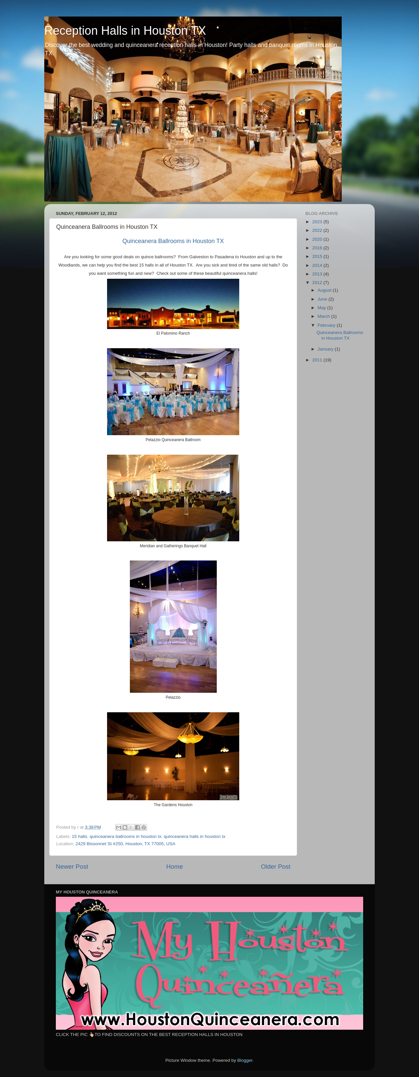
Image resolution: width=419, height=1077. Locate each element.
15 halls (79, 836)
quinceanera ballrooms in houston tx (125, 836)
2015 (318, 256)
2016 (318, 247)
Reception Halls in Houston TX (125, 30)
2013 (318, 273)
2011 (318, 359)
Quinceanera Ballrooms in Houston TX (340, 335)
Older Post (275, 866)
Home (174, 866)
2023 (318, 221)
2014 (318, 265)
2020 (318, 239)
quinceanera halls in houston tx (194, 836)
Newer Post (72, 866)
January (326, 349)
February (327, 325)
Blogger (244, 1060)
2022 (318, 230)
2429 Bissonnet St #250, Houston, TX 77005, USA (125, 843)
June (323, 299)
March (324, 316)
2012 (318, 282)
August (325, 290)
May (322, 307)
